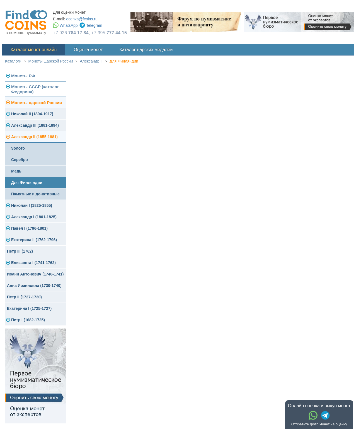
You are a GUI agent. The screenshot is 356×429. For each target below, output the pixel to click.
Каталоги (13, 61)
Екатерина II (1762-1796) (34, 240)
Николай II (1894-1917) (32, 114)
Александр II (91, 61)
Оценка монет (88, 49)
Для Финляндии (124, 61)
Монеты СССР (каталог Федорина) (35, 89)
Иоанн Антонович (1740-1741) (35, 274)
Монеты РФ (23, 75)
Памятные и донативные (35, 194)
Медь (16, 171)
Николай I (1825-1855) (31, 205)
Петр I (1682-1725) (28, 320)
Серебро (19, 159)
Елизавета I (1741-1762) (33, 262)
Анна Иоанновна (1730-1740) (34, 285)
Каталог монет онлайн (34, 49)
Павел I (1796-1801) (29, 228)
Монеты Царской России (50, 61)
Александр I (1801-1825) (34, 217)
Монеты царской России (36, 102)
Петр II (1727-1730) (24, 297)
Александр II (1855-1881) (34, 137)
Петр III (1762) (20, 251)
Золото (18, 148)
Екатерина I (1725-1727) (29, 308)
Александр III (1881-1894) (35, 125)
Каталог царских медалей (146, 49)
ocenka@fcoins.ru (81, 19)
